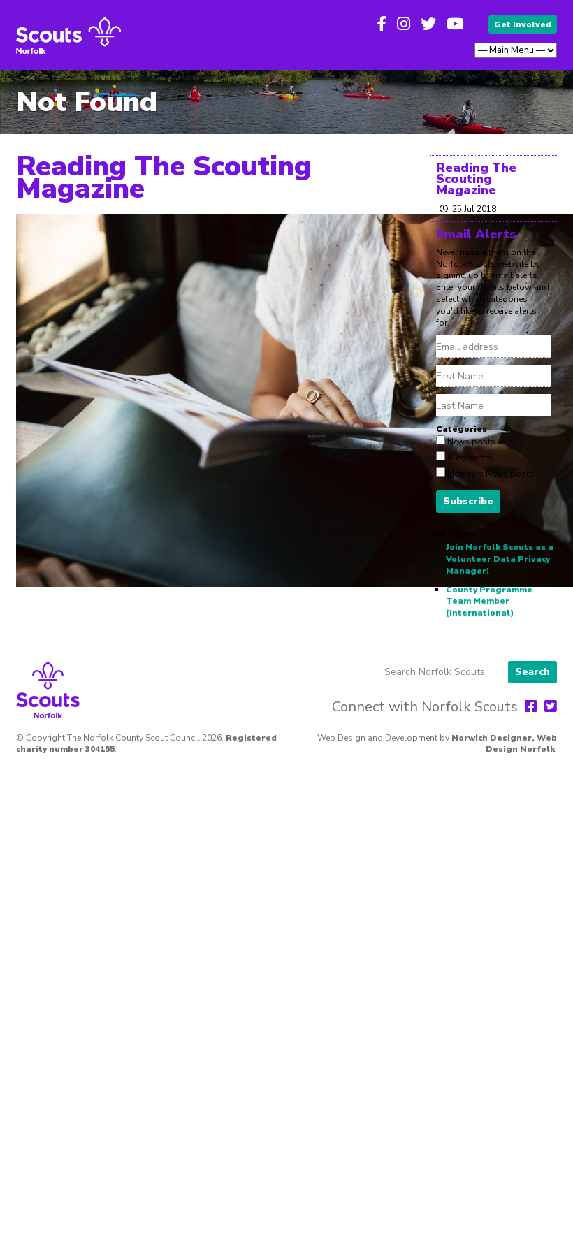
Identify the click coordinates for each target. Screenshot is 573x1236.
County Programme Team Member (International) (489, 601)
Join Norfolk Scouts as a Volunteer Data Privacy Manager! (499, 558)
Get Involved (522, 24)
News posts (470, 441)
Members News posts (489, 473)
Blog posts (469, 457)
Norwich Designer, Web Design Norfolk (504, 743)
